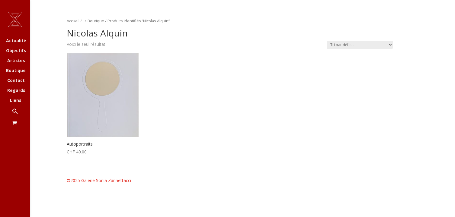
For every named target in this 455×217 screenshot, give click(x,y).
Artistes (16, 60)
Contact (16, 80)
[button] (21, 114)
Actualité (16, 41)
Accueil (73, 21)
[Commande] (360, 45)
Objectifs (16, 51)
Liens (15, 100)
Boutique (16, 70)
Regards (16, 90)
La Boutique (93, 21)
